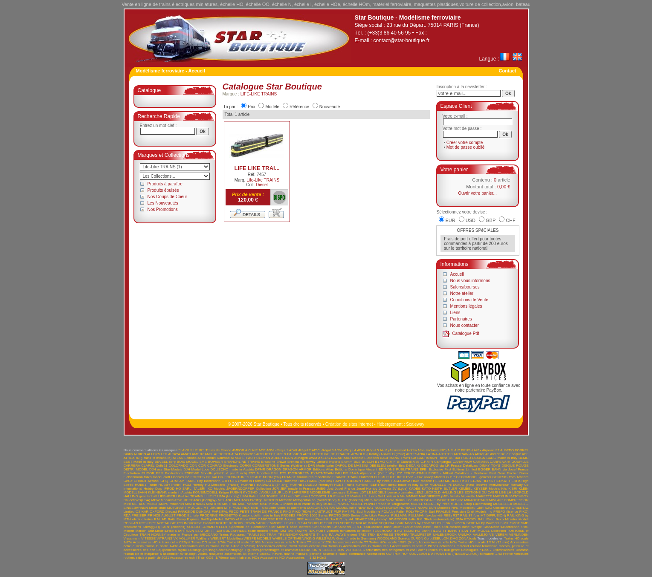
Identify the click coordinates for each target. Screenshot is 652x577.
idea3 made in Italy (403, 485)
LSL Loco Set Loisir (377, 496)
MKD (263, 504)
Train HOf (400, 554)
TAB (290, 531)
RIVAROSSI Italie (402, 519)
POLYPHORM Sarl (420, 512)
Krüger (224, 492)
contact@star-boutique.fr (402, 40)
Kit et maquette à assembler (157, 554)
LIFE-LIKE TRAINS (259, 94)
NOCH (380, 508)
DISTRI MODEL (136, 469)
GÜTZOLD (274, 481)
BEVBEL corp (165, 462)
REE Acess (305, 519)
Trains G (335, 546)
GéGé (128, 481)
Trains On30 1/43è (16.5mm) (232, 546)
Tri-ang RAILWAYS (331, 535)
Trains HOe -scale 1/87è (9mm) (393, 542)
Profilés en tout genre (443, 550)
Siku (449, 523)
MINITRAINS (195, 504)
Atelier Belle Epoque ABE (509, 454)
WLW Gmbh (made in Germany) (351, 538)
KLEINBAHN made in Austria (170, 492)
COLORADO (178, 465)
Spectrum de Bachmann (248, 527)
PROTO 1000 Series (312, 515)
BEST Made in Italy (139, 462)
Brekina (293, 462)
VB (491, 535)
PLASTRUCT (322, 512)
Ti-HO (397, 531)
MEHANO (225, 500)
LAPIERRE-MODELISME (311, 492)
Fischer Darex (517, 473)
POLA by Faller (393, 512)
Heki (463, 481)
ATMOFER (239, 458)
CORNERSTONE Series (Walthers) (279, 465)
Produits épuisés (163, 190)
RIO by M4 (344, 519)
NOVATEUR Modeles (433, 508)
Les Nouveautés (163, 203)
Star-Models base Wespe (462, 527)
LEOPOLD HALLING (440, 492)
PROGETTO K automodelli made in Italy (249, 515)
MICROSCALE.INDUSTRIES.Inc (438, 500)
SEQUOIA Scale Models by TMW (404, 523)
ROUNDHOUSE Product (196, 523)
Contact (507, 70)
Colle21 (161, 465)
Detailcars (470, 465)
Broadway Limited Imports (320, 462)
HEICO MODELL (446, 481)
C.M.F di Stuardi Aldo (403, 462)
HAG (302, 481)
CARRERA (132, 465)
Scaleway (415, 424)
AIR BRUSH (463, 450)
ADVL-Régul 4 (345, 450)
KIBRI (512, 488)
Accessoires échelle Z (409, 546)
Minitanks (176, 504)
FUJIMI (379, 477)
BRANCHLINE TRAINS (242, 462)
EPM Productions (169, 473)
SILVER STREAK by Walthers (476, 523)
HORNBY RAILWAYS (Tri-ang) (264, 485)
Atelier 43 (482, 454)
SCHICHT (315, 523)
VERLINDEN (519, 535)
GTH (225, 481)
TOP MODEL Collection (487, 531)
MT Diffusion (213, 508)
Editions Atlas (323, 469)
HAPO (338, 481)
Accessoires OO (379, 554)
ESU (274, 473)
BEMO (524, 458)
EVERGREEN (298, 473)
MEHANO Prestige (248, 500)
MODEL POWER (336, 504)
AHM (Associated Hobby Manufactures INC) (413, 450)
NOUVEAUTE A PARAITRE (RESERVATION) (444, 554)
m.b (396, 496)
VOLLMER (187, 538)
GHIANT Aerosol (146, 481)
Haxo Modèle (421, 481)
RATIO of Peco (236, 519)
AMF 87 (198, 454)
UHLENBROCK (445, 535)
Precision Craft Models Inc (472, 512)
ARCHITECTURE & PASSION (279, 454)
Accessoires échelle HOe (437, 542)
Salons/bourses (465, 287)
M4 (402, 496)
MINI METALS (134, 504)
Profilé (508, 554)
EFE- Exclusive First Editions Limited (448, 469)
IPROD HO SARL (177, 488)
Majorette (468, 496)
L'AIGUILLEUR (269, 492)
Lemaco (394, 492)
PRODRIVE (208, 515)
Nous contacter (464, 325)
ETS (283, 473)
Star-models (321, 527)
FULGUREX (395, 477)
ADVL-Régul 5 (368, 450)
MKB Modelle (248, 504)
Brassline (268, 462)
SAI (304, 523)
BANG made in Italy (502, 458)
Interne (253, 554)
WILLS (321, 538)
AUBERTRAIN (282, 458)
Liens (455, 312)
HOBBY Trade (146, 485)
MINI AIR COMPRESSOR (509, 500)
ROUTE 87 (224, 523)
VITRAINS (164, 538)
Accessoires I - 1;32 (301, 558)
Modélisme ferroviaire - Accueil (170, 70)
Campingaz (442, 462)
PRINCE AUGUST (161, 515)
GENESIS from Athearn (511, 477)
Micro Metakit (374, 500)
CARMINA (480, 462)
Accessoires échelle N (278, 542)
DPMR (260, 469)
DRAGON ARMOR (297, 469)
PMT (346, 512)
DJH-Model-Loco (196, 469)
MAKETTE (484, 496)
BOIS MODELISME (192, 462)
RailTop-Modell (212, 519)
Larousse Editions (345, 492)
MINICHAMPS (157, 504)
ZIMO (453, 538)
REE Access (286, 519)
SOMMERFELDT (215, 527)
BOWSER (215, 462)
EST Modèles (259, 473)
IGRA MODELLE (433, 485)
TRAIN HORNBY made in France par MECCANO (178, 535)
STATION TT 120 (208, 531)
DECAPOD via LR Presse (441, 465)
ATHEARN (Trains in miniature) (148, 458)
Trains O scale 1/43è (161, 546)
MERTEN (271, 500)
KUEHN (236, 492)
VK (175, 538)
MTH (227, 508)
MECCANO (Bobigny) (200, 500)
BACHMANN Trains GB (398, 458)
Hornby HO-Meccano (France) (215, 485)
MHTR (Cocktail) (350, 500)
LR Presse (336, 496)
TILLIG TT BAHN (444, 531)
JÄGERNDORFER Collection (248, 488)
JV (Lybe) (400, 488)
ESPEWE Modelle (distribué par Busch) (216, 473)
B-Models (371, 458)
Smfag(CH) (151, 527)
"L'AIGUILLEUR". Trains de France (204, 450)
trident (352, 535)
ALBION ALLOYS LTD (150, 454)
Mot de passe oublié (465, 147)
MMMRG (275, 504)
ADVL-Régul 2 (300, 450)
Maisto (454, 496)
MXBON (313, 508)
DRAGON (274, 469)
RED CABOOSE (262, 519)
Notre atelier (461, 293)
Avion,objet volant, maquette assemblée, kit (213, 554)
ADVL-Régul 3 (322, 450)
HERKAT (501, 481)
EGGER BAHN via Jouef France (503, 469)
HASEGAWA (400, 481)
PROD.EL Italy (188, 515)
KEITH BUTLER (444, 488)
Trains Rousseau (232, 535)
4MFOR (238, 450)
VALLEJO (480, 535)
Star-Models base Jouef (383, 527)
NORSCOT (408, 508)
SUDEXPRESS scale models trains (250, 531)
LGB (502, 492)
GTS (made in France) (247, 481)
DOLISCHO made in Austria (232, 469)
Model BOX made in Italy (303, 504)
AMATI (186, 454)
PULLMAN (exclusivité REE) (430, 515)
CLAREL (147, 465)
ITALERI (199, 488)
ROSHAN (131, 523)
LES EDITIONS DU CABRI (477, 492)
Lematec (407, 492)
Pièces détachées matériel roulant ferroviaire (462, 546)
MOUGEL (195, 508)
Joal (330, 488)
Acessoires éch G (357, 546)
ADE (261, 450)
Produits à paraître (165, 184)
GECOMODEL (467, 477)
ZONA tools (468, 538)
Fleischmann (133, 477)
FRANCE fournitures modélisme (306, 477)
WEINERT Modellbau (226, 538)
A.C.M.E (251, 450)
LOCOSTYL (318, 496)
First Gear (497, 473)
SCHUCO (331, 523)
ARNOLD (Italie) (392, 454)
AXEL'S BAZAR (330, 458)
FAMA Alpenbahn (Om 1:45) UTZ (375, 473)
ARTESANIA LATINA (422, 454)
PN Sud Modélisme (365, 512)
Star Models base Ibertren (289, 527)
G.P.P (450, 477)
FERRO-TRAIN (415, 473)
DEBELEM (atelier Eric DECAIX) (394, 465)
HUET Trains (344, 485)
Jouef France (345, 488)
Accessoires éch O (194, 546)
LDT (362, 492)
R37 (456, 515)
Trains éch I (381, 546)
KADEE (414, 488)
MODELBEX (502, 504)
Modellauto (157, 508)
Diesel (262, 184)
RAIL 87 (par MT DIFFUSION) (483, 515)
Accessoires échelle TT (350, 542)
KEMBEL (465, 488)
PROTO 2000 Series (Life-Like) (353, 515)
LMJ (281, 496)
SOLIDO (193, 527)
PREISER (138, 515)
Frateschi (366, 477)
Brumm (347, 462)
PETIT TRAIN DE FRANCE (261, 512)
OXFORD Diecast (163, 512)
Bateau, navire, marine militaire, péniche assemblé (298, 554)
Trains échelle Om (312, 546)
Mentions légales (466, 306)
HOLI (187, 485)
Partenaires (461, 319)
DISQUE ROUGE (514, 465)
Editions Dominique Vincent (356, 469)
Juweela (385, 488)
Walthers (202, 538)
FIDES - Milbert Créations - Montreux (458, 473)
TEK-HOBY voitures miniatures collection (339, 531)
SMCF (515, 523)
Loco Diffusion (297, 496)
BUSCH (368, 462)
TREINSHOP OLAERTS (296, 535)
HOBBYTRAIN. (169, 485)
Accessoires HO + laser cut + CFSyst (162, 542)
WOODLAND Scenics (393, 538)
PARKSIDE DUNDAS (194, 512)
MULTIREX (240, 508)
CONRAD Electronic (222, 465)
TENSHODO (382, 531)
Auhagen (301, 458)
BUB (357, 462)
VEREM (501, 535)
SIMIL (504, 523)
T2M (282, 531)
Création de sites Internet (349, 424)
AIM (450, 450)
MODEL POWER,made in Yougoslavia (380, 504)
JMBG (321, 488)
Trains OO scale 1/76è (208, 542)
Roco (491, 519)
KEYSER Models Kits (490, 488)
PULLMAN (399, 515)
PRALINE (443, 512)
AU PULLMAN (259, 458)
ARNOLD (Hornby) (365, 454)
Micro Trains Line (399, 500)
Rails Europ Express (183, 519)
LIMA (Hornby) (228, 496)
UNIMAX (464, 535)
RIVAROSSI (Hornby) (370, 519)
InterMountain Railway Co (508, 485)
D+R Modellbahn (321, 465)
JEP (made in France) (297, 488)
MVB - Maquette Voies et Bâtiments (278, 508)
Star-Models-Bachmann (501, 527)
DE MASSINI (358, 465)
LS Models (353, 496)
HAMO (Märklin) (319, 481)
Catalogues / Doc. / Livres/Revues (487, 550)
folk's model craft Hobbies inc (166, 477)
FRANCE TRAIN (345, 477)
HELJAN (474, 481)
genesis (485, 477)
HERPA (515, 481)
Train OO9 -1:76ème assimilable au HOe (228, 558)
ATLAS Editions (185, 458)
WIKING (308, 538)
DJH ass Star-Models (165, 469)
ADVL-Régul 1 (277, 450)
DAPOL (341, 465)
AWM (313, 458)
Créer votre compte (464, 142)
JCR (275, 488)
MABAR (411, 496)
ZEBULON (440, 538)
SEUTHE (437, 523)
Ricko (330, 519)
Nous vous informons (470, 280)
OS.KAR (142, 512)
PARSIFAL (220, 512)
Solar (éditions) (173, 527)
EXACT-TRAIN (322, 473)
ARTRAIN (461, 454)
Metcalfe (285, 500)
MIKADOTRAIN (476, 500)
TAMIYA (301, 531)
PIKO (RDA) (302, 512)
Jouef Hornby (366, 488)
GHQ (164, 481)
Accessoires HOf (273, 558)
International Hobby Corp (143, 488)
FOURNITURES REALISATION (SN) (252, 477)
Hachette (290, 481)
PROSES (288, 515)
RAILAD (160, 519)
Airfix (477, 450)
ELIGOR (148, 473)
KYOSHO (250, 492)
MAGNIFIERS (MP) (434, 496)
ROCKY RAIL (474, 519)
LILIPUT (210, 496)
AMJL (209, 454)
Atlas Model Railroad (213, 458)
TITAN (463, 531)
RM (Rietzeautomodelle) (435, 519)
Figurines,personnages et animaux (271, 550)
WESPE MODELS (257, 538)
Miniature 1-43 (491, 554)
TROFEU (401, 535)
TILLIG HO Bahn (416, 531)
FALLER (341, 473)
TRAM (272, 535)
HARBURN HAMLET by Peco (367, 481)
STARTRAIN (184, 531)
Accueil (457, 274)
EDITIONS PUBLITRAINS (398, 469)
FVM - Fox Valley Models (425, 477)
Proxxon (384, 515)
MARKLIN (501, 496)
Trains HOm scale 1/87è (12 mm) (483, 542)
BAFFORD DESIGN (470, 458)
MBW (155, 500)
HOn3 (321, 558)
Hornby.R (326, 485)
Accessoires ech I (183, 558)
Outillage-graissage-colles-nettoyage (215, 550)
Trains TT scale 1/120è (314, 542)
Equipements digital (171, 550)
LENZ (418, 492)
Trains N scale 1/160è (244, 542)
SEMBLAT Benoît (364, 523)
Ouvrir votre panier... (477, 193)
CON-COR (198, 465)
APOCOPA (222, 454)
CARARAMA (462, 462)
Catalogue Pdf (465, 333)
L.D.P (286, 492)
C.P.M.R (426, 462)
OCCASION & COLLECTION (321, 550)
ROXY (238, 523)
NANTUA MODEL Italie (338, 508)
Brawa (281, 462)
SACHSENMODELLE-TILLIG (278, 523)
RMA (459, 519)
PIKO (287, 512)
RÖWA (249, 523)
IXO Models (216, 488)
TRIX (362, 535)
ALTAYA (174, 454)
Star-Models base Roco (421, 527)
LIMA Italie (249, 496)
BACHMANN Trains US (435, 458)
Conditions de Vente (469, 299)
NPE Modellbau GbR (468, 508)
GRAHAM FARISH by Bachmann (194, 481)
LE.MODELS (377, 492)
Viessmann (132, 538)
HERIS (488, 481)
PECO (234, 512)
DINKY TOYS (489, 465)
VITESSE (148, 538)
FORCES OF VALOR (207, 477)
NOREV (392, 508)
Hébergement (390, 424)
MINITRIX (213, 504)
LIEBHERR (166, 496)
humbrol (362, 485)
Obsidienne (501, 508)
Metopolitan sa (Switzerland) (314, 500)
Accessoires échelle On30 (276, 546)
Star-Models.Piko (161, 531)
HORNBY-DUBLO (303, 485)
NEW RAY (366, 508)
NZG (488, 508)
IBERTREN (378, 485)
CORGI (245, 465)
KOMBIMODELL (205, 492)
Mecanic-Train (171, 500)
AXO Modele (353, 458)
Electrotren (132, 473)
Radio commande (352, 554)
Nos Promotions (163, 209)
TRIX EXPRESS (380, 535)
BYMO (380, 462)
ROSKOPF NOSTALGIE (157, 523)
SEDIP (345, 523)
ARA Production (243, 454)
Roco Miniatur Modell (512, 519)
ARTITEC (445, 454)
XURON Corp (421, 538)
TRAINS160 (256, 535)
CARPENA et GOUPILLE (509, 462)
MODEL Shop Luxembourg (471, 504)
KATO (426, 488)
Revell (320, 519)
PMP (337, 512)
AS (471, 454)
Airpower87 (490, 450)
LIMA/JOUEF (268, 496)
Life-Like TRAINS (262, 180)
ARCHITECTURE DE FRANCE (326, 454)
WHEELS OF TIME (286, 538)
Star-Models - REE (347, 527)
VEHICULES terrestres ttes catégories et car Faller (385, 550)
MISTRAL (229, 504)
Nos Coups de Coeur (167, 196)
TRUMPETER (421, 535)
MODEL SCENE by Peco (430, 504)
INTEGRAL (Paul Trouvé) (467, 485)
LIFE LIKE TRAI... (256, 168)
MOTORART (176, 508)
